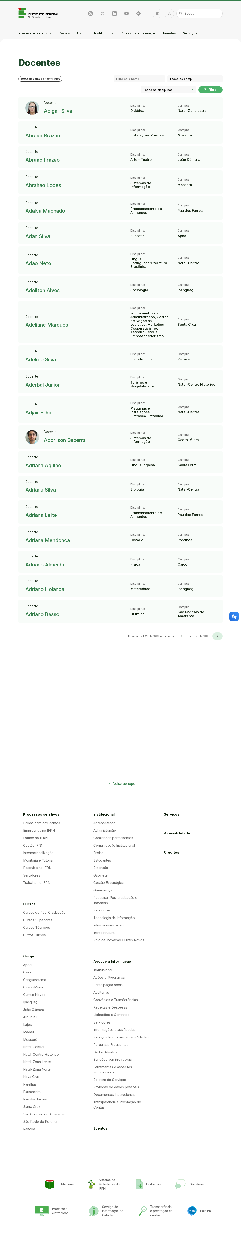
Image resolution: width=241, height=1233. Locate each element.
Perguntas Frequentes (111, 1044)
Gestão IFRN (33, 845)
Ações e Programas (109, 977)
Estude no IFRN (35, 838)
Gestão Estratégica (108, 882)
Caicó (27, 972)
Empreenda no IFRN (39, 830)
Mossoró (30, 1039)
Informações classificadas (114, 1029)
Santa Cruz (31, 1106)
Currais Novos (34, 995)
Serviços (190, 33)
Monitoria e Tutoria (38, 860)
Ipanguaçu (31, 1002)
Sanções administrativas (112, 1059)
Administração (104, 830)
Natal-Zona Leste (37, 1062)
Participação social (108, 985)
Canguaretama (34, 980)
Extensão (100, 867)
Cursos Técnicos (36, 927)
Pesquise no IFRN (37, 867)
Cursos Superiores (38, 920)
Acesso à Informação (138, 33)
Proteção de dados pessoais (116, 1087)
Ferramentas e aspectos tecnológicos (112, 1070)
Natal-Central (33, 1047)
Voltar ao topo (124, 783)
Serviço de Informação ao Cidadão (121, 1037)
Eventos (169, 33)
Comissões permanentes (113, 838)
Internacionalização (38, 853)
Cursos (64, 33)
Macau (28, 1032)
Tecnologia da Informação (114, 918)
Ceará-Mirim (33, 987)
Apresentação (104, 823)
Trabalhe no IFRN (36, 882)
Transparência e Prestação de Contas (117, 1104)
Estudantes (102, 860)
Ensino (98, 853)
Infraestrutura (104, 932)
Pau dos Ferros (35, 1099)
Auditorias (101, 992)
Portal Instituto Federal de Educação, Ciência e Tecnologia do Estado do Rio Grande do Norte (39, 13)
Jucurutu (30, 1017)
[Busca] (199, 13)
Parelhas (30, 1084)
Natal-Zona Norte (37, 1069)
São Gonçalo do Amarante (44, 1114)
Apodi (27, 965)
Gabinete (100, 875)
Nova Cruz (31, 1077)
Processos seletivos (34, 33)
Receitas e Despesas (110, 1007)
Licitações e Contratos (111, 1014)
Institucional (104, 33)
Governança (102, 890)
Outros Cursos (34, 935)
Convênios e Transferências (115, 1000)
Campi (82, 33)
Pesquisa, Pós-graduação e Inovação (115, 900)
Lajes (27, 1024)
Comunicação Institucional (114, 845)
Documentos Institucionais (114, 1094)
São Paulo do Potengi (40, 1121)
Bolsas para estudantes (41, 823)
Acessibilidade (177, 833)
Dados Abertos (105, 1052)
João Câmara (33, 1009)
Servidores (31, 875)
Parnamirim (32, 1091)
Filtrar (210, 89)
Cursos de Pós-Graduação (44, 912)
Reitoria (29, 1129)
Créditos (171, 852)
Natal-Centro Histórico (41, 1054)
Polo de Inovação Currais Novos (118, 940)
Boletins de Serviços (109, 1079)
